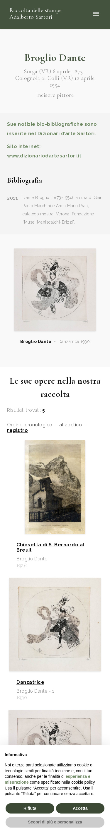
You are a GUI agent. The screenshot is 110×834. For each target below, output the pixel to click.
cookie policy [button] (82, 782)
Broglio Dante (36, 341)
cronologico (39, 425)
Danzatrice (30, 682)
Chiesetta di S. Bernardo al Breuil (50, 547)
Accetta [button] (80, 808)
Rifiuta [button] (29, 808)
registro (17, 430)
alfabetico (71, 425)
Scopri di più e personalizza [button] (55, 822)
